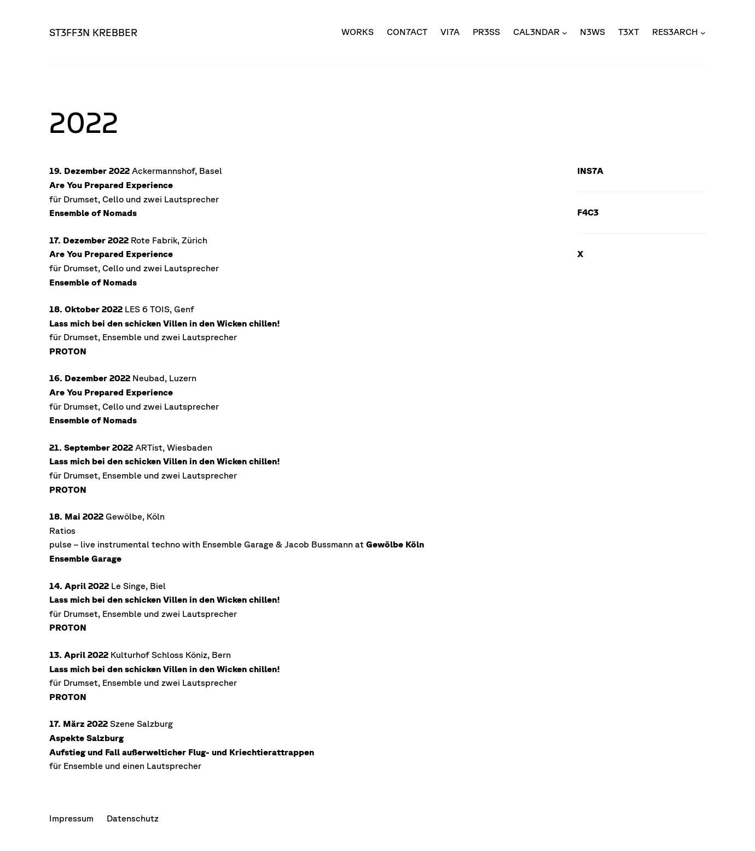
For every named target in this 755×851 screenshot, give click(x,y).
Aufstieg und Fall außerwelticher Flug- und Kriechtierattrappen (181, 752)
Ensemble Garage (85, 558)
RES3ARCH (675, 32)
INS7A (590, 171)
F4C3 (588, 212)
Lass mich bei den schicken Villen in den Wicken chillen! (164, 323)
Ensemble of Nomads (93, 213)
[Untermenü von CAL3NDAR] (564, 32)
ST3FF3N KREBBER (93, 32)
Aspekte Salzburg (86, 738)
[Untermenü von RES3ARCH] (703, 32)
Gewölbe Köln (395, 544)
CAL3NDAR (536, 32)
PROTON (67, 351)
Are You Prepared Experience (111, 185)
